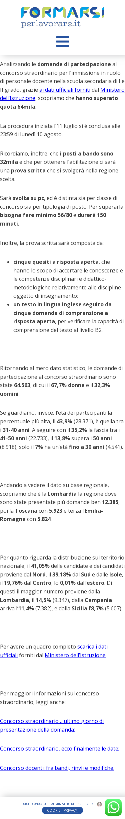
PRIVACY (71, 810)
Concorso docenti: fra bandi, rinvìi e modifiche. (57, 767)
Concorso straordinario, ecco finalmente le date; (59, 748)
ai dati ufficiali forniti (64, 89)
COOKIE (53, 810)
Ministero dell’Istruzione (75, 655)
